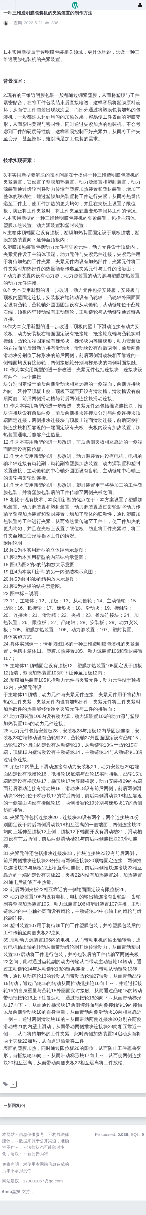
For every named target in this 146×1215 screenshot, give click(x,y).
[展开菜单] (9, 5)
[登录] (140, 5)
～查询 (15, 22)
